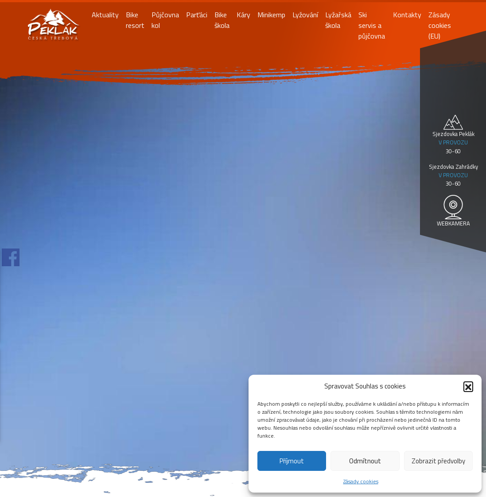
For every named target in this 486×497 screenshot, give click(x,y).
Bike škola (221, 20)
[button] (468, 386)
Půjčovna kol (165, 20)
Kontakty (407, 14)
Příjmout (292, 461)
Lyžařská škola (338, 20)
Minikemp (271, 14)
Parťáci (196, 14)
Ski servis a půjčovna (371, 25)
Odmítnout (365, 461)
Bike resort (135, 20)
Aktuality (105, 14)
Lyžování (305, 14)
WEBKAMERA (453, 223)
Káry (243, 14)
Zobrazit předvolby (438, 461)
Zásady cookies (360, 481)
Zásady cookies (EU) (439, 25)
